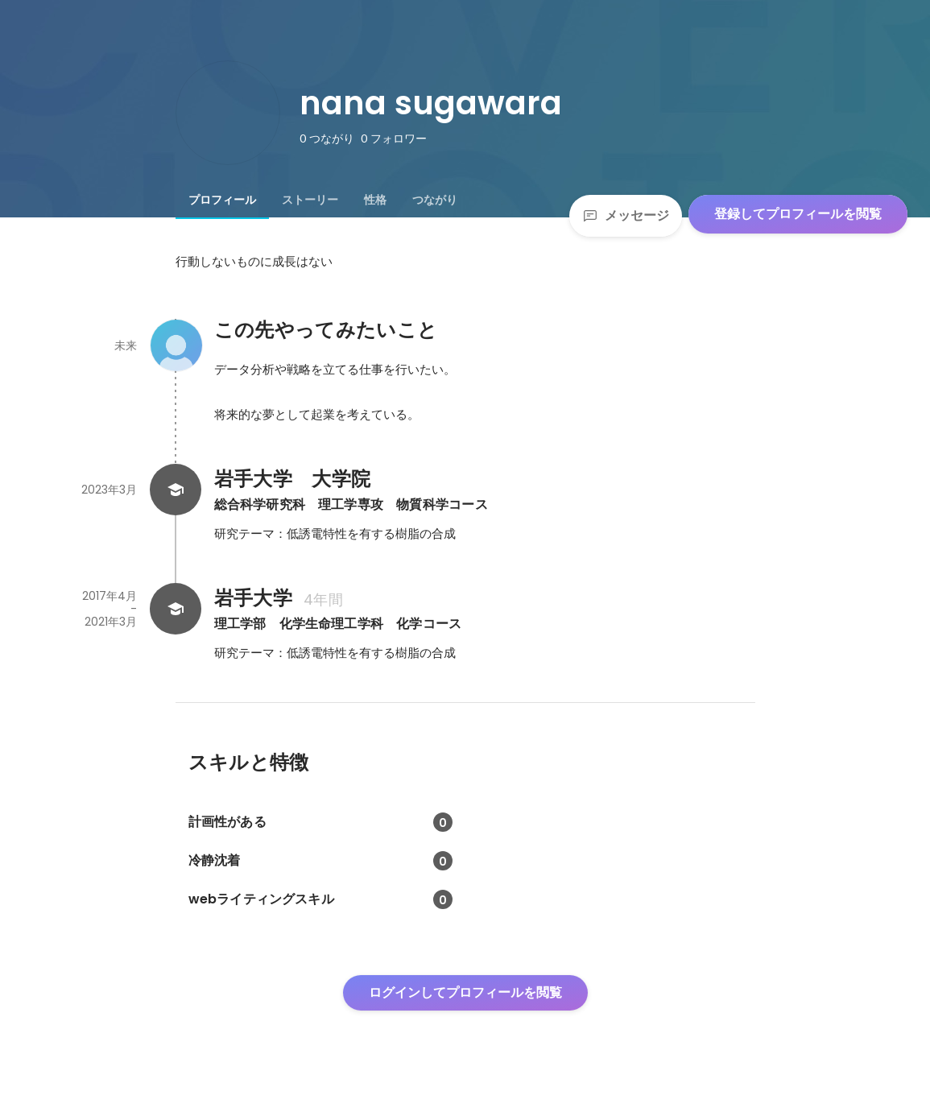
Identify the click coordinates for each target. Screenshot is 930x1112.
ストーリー (310, 200)
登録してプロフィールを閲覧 (798, 214)
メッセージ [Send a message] (625, 215)
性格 (375, 200)
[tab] (222, 199)
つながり (434, 200)
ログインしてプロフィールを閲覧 (465, 992)
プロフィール (222, 200)
